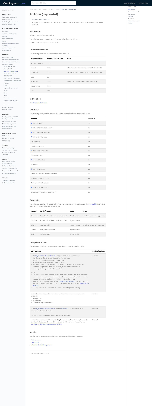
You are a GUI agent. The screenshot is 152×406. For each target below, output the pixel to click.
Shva (5, 93)
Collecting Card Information (11, 22)
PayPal (6, 90)
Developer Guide (7, 10)
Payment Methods (133, 12)
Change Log (6, 141)
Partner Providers (7, 64)
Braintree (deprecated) (11, 71)
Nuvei (5, 86)
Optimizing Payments (9, 121)
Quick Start (6, 15)
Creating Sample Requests (10, 60)
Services (5, 105)
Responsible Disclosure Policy (11, 171)
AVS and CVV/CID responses (41, 345)
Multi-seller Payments (9, 124)
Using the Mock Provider (9, 150)
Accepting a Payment (9, 24)
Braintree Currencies (40, 103)
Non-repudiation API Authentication (8, 162)
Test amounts (36, 340)
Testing (5, 145)
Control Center (7, 129)
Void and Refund (7, 39)
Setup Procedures (133, 21)
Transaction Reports (8, 180)
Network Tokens (7, 110)
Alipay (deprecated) (10, 66)
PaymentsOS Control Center (45, 256)
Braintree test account (67, 281)
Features (5, 114)
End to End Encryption (9, 166)
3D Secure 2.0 (6, 50)
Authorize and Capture (9, 34)
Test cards (35, 342)
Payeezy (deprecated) (11, 88)
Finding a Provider (8, 57)
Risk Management (8, 107)
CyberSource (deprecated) (12, 81)
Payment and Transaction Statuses (10, 45)
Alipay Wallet (8, 69)
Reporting (6, 178)
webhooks (64, 309)
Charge (4, 36)
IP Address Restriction (9, 173)
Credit (4, 41)
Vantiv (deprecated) (10, 98)
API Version (131, 10)
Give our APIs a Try (8, 20)
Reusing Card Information (10, 119)
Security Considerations (9, 168)
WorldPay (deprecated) (11, 100)
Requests (131, 19)
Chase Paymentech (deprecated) (10, 75)
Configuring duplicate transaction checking (46, 324)
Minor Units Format (8, 138)
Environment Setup (8, 148)
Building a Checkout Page (10, 117)
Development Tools (9, 133)
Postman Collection (8, 152)
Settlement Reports (8, 183)
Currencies (131, 14)
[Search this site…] (54, 3)
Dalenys (6, 83)
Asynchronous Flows (8, 48)
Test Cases (5, 155)
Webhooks (5, 136)
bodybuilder (93, 204)
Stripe (5, 95)
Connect (5, 55)
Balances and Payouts (9, 126)
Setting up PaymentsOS (9, 17)
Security (5, 159)
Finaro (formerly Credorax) (12, 78)
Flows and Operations (10, 29)
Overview (5, 31)
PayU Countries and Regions (11, 62)
